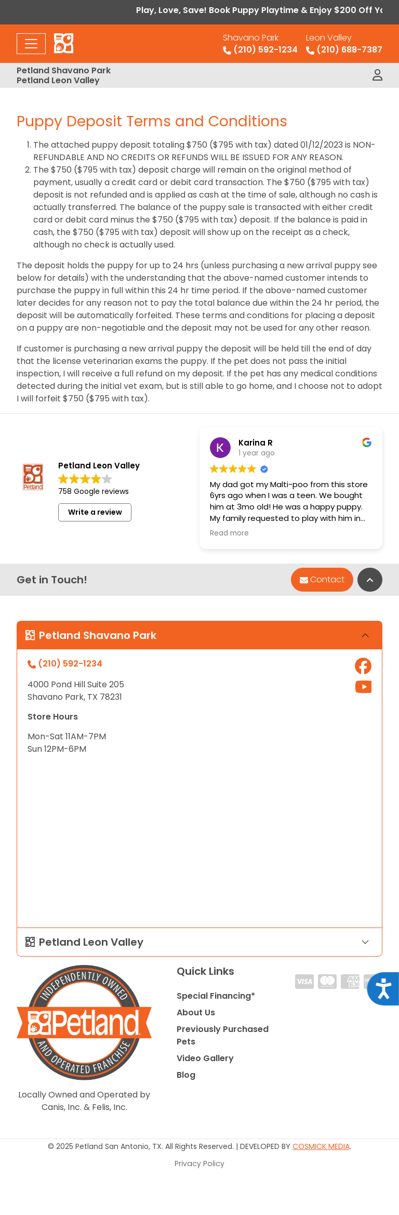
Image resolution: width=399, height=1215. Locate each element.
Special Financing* (216, 996)
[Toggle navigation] (31, 43)
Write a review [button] (95, 512)
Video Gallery (205, 1058)
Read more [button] (229, 533)
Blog (186, 1075)
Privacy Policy (199, 1163)
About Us (196, 1012)
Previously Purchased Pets (223, 1035)
